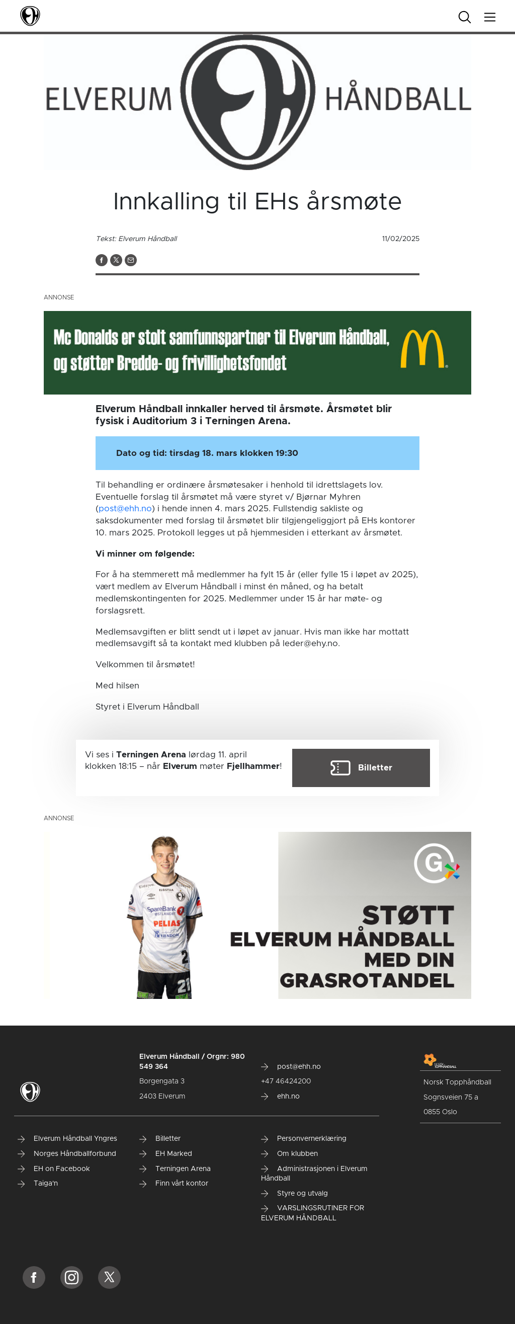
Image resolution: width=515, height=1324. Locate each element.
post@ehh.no (125, 508)
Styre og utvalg (294, 1193)
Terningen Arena (175, 1169)
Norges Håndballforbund (67, 1153)
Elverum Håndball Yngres (67, 1138)
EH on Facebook (54, 1169)
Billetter (160, 1138)
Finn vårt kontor (173, 1183)
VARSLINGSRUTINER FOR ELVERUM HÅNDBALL (312, 1213)
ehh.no (280, 1096)
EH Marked (165, 1153)
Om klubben (289, 1153)
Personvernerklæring (304, 1138)
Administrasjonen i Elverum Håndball (314, 1174)
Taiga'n (38, 1183)
